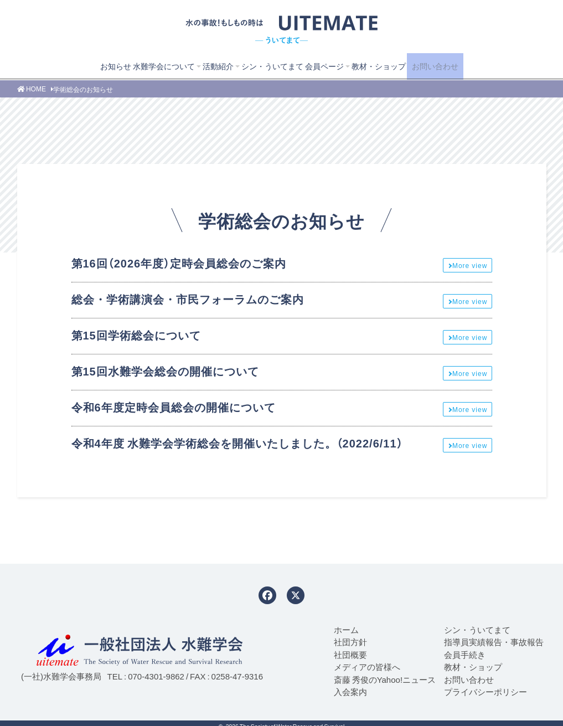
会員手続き (464, 654)
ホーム (346, 630)
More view (469, 265)
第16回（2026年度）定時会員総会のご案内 (179, 263)
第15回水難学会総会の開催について (165, 371)
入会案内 (350, 692)
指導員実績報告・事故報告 (494, 642)
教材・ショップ (376, 65)
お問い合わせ (448, 65)
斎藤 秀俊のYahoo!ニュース (385, 679)
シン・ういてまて (261, 65)
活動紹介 (202, 65)
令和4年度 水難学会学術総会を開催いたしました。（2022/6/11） (237, 443)
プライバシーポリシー (485, 692)
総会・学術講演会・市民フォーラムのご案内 (187, 299)
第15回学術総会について (136, 335)
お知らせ (91, 65)
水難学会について (144, 65)
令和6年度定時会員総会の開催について (173, 407)
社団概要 (350, 654)
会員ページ (317, 65)
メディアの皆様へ (367, 667)
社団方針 (350, 642)
